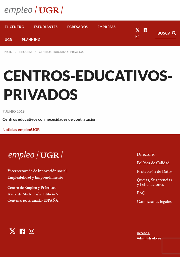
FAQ (141, 193)
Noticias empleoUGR (21, 129)
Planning (31, 40)
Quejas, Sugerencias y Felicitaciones (154, 182)
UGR (8, 40)
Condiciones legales (154, 201)
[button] (138, 30)
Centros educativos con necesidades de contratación (49, 119)
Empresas (107, 27)
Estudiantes (46, 27)
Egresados (77, 27)
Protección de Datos (154, 171)
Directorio (146, 154)
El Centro (14, 27)
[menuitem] (14, 27)
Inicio (8, 51)
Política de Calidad (153, 163)
